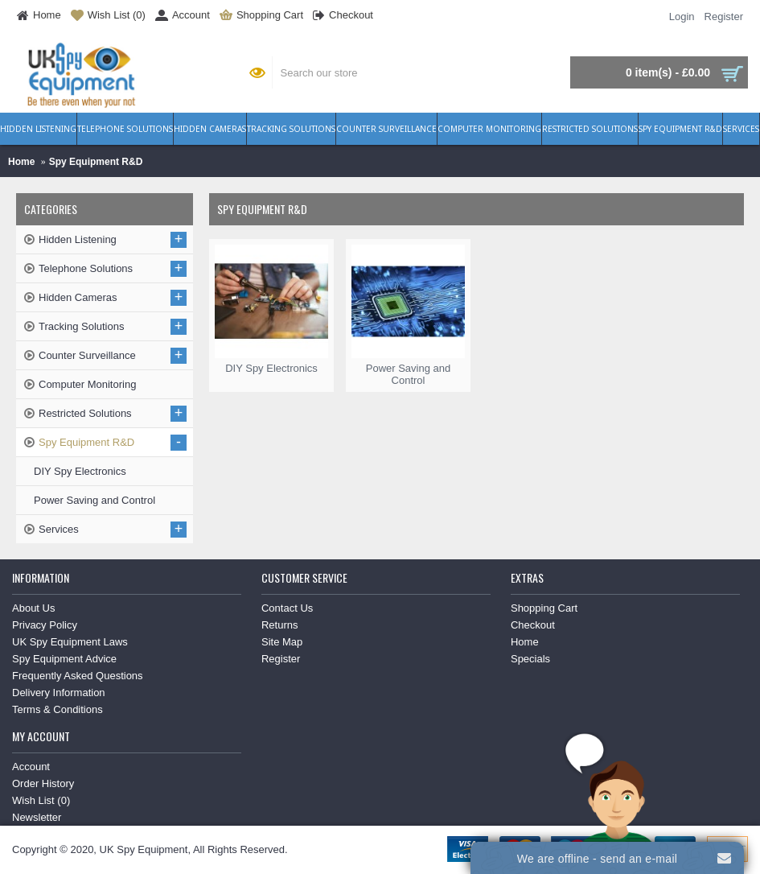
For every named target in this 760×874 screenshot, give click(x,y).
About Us (33, 608)
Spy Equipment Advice (64, 659)
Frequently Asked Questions (77, 676)
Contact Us (287, 608)
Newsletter (36, 817)
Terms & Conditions (57, 709)
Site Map (281, 642)
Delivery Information (58, 692)
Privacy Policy (44, 625)
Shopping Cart (544, 608)
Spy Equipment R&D (96, 161)
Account (31, 767)
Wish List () (41, 800)
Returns (279, 625)
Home (21, 161)
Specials (530, 659)
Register (280, 659)
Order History (43, 783)
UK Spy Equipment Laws (70, 642)
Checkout (533, 625)
